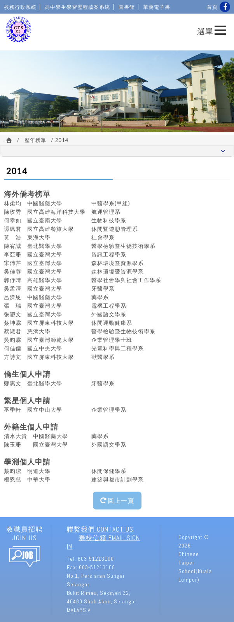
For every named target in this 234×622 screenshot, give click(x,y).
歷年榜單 (35, 140)
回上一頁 (117, 500)
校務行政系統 (20, 7)
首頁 (212, 7)
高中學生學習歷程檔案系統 (77, 7)
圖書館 (127, 7)
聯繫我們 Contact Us (100, 529)
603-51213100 (96, 558)
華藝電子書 (156, 7)
